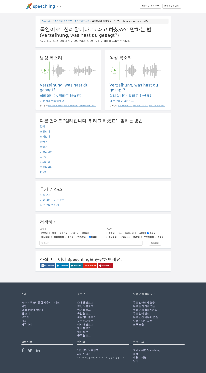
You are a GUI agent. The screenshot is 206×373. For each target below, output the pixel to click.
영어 (42, 126)
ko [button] (59, 6)
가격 (24, 320)
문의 (135, 361)
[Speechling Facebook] (24, 351)
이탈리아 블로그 (86, 317)
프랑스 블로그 (85, 306)
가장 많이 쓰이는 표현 (52, 199)
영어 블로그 (84, 309)
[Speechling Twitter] (32, 351)
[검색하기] (90, 243)
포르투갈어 (46, 167)
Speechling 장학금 (32, 309)
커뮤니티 (26, 324)
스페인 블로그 (85, 302)
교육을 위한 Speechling (146, 350)
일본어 (43, 156)
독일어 (43, 146)
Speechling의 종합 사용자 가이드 (40, 302)
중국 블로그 (84, 335)
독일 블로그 (84, 313)
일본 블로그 (84, 331)
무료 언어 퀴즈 (141, 313)
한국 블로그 (84, 328)
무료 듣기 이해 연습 (144, 306)
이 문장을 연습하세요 (52, 100)
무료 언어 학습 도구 (150, 6)
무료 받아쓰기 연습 (144, 302)
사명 (24, 306)
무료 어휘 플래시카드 (145, 309)
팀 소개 (25, 313)
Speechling (47, 21)
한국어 (43, 172)
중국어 (43, 141)
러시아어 (45, 161)
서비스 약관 (84, 353)
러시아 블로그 (85, 324)
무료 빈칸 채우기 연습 (145, 317)
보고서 (25, 317)
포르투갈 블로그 (86, 320)
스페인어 (45, 136)
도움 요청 (45, 194)
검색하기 (155, 243)
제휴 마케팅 (139, 357)
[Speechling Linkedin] (39, 351)
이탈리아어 (46, 151)
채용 (135, 353)
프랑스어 (45, 131)
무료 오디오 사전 (171, 6)
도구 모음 (138, 324)
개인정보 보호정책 (87, 350)
